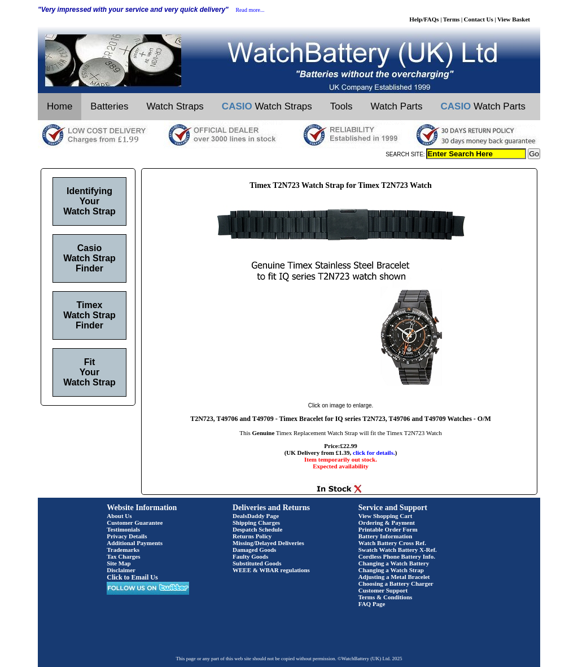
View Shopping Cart (385, 515)
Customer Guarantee (135, 522)
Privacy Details (127, 536)
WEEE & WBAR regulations (271, 570)
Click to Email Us (132, 577)
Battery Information (385, 536)
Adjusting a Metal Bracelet (394, 576)
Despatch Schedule (257, 529)
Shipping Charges (256, 522)
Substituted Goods (257, 563)
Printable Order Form (388, 529)
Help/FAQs (424, 19)
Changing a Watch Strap (391, 570)
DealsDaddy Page (256, 515)
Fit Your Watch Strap (89, 372)
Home (59, 106)
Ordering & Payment (386, 522)
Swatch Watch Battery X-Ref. (397, 549)
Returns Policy (252, 536)
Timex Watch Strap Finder (89, 315)
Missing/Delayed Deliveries (268, 542)
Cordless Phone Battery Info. (396, 556)
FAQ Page (372, 603)
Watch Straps (174, 106)
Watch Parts (397, 106)
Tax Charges (123, 556)
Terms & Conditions (385, 597)
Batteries (109, 106)
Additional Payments (135, 542)
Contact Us (478, 19)
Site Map (118, 563)
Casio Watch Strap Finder (89, 258)
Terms (451, 19)
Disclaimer (121, 570)
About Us (119, 515)
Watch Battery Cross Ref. (392, 542)
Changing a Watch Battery (393, 563)
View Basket (513, 19)
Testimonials (123, 529)
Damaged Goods (254, 549)
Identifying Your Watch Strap (89, 201)
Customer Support (383, 590)
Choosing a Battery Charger (396, 583)
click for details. (374, 452)
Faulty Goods (250, 556)
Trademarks (123, 549)
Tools (341, 106)
